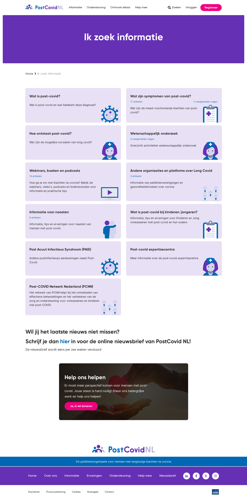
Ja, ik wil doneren (81, 406)
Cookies (76, 492)
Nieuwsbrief (167, 475)
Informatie (75, 7)
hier (65, 341)
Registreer (211, 7)
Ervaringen (94, 475)
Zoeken (176, 7)
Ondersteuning (96, 7)
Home (29, 73)
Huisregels (92, 492)
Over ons (50, 475)
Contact (109, 492)
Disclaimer (34, 492)
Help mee (141, 7)
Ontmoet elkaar (120, 7)
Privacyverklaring (55, 492)
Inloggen (191, 7)
